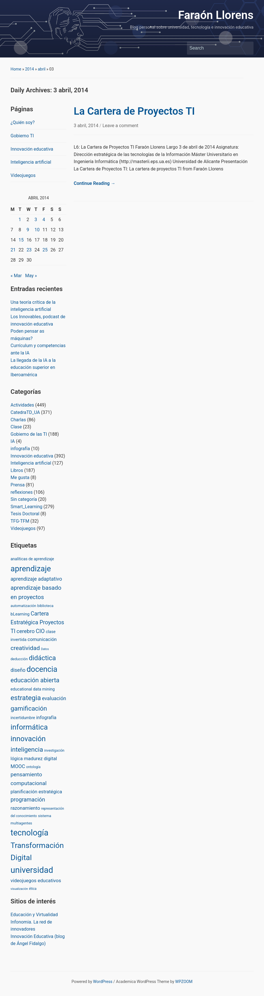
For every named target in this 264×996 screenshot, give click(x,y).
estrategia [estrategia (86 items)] (25, 698)
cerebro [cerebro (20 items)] (25, 631)
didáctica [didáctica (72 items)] (42, 658)
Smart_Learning (26, 506)
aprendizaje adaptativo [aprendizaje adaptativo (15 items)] (36, 579)
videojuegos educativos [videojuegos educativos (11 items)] (35, 880)
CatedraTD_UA (25, 412)
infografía (20, 448)
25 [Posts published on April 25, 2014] (45, 250)
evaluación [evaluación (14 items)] (54, 698)
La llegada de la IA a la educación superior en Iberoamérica (33, 367)
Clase (16, 426)
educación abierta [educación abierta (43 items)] (34, 680)
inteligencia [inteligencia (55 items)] (26, 749)
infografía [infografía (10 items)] (46, 717)
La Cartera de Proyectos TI (134, 111)
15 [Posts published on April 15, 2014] (21, 240)
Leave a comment (121, 125)
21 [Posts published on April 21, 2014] (13, 250)
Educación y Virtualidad (34, 914)
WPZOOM (184, 981)
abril (41, 69)
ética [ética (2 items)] (33, 889)
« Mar (16, 275)
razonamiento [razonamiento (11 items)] (25, 808)
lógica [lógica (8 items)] (16, 758)
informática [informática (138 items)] (29, 727)
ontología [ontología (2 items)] (33, 767)
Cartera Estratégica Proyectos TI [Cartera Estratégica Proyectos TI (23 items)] (37, 622)
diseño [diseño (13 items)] (17, 670)
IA (12, 441)
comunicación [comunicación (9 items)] (42, 639)
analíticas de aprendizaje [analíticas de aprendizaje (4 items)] (32, 559)
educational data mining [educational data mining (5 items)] (32, 689)
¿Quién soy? (22, 122)
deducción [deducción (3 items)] (19, 659)
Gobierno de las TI (28, 434)
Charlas (18, 419)
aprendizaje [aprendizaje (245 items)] (30, 568)
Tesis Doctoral (24, 513)
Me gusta (19, 477)
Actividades (22, 405)
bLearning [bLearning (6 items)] (19, 614)
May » (31, 275)
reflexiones (21, 492)
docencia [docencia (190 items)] (42, 669)
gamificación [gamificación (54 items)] (28, 708)
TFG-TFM (19, 521)
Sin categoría (23, 499)
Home (15, 69)
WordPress (102, 981)
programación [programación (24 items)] (27, 799)
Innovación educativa (31, 149)
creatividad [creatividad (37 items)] (25, 647)
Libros (16, 470)
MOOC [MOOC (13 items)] (17, 766)
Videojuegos (22, 175)
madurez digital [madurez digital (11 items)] (40, 758)
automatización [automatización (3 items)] (23, 606)
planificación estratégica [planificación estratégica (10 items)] (36, 791)
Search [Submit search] (246, 48)
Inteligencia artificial (30, 162)
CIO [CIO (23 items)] (40, 631)
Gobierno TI (22, 135)
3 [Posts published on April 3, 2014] (36, 219)
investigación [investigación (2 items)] (54, 751)
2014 (29, 69)
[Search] (215, 48)
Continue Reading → (94, 183)
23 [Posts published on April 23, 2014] (29, 250)
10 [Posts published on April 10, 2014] (37, 229)
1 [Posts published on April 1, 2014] (19, 219)
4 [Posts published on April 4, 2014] (43, 219)
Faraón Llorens (216, 15)
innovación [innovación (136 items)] (28, 738)
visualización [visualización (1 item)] (19, 889)
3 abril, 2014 (86, 125)
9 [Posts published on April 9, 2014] (28, 229)
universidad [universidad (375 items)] (31, 870)
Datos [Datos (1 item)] (45, 649)
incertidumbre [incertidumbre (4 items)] (22, 717)
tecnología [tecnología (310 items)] (29, 832)
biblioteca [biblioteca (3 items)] (45, 606)
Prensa (17, 485)
